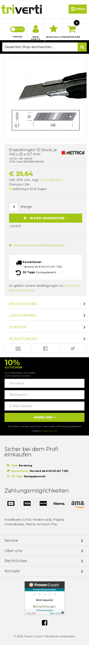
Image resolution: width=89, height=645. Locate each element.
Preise (17, 37)
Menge (26, 207)
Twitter (72, 348)
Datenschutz (49, 430)
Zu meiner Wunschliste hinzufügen (37, 245)
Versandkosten (51, 180)
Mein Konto (36, 38)
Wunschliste (53, 37)
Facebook (45, 348)
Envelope (18, 348)
